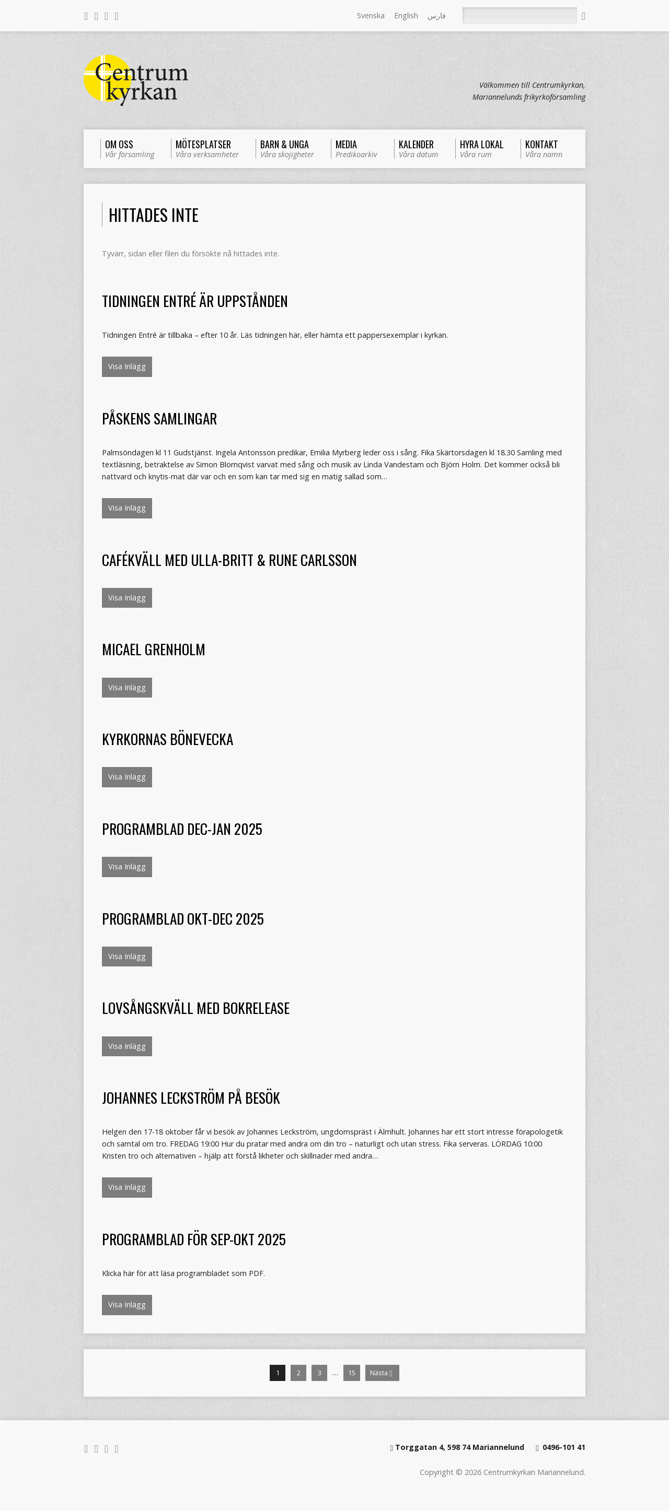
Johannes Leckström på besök (191, 1097)
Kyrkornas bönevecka (167, 738)
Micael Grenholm (153, 648)
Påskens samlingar (159, 418)
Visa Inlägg (127, 366)
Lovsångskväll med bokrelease (196, 1007)
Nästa (381, 1373)
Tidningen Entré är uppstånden (195, 300)
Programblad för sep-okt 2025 (194, 1238)
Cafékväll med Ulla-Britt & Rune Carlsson (229, 559)
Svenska (371, 15)
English (406, 15)
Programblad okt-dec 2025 (183, 918)
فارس (437, 15)
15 (351, 1372)
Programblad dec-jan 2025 (182, 828)
